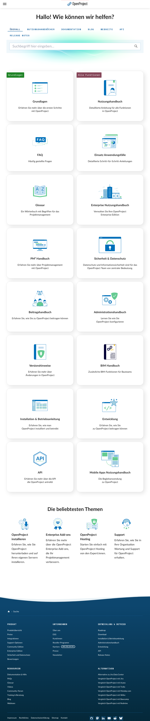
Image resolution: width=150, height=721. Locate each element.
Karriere (56, 647)
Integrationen (13, 639)
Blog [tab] (91, 29)
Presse (55, 651)
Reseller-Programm (61, 643)
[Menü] (4, 4)
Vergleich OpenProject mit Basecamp (113, 699)
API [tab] (122, 29)
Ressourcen (14, 668)
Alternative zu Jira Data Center (111, 674)
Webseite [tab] (107, 29)
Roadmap (102, 630)
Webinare (11, 703)
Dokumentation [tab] (71, 29)
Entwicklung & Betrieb (112, 624)
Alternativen (106, 668)
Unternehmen (60, 624)
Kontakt (64, 718)
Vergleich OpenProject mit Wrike (111, 695)
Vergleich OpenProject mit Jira (110, 679)
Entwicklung (103, 647)
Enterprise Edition (14, 651)
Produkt (12, 624)
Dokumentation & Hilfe (17, 674)
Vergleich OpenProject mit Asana (111, 683)
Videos (10, 687)
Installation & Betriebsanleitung (111, 639)
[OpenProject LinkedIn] (103, 718)
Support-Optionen (14, 643)
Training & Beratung (15, 695)
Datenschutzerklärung (40, 718)
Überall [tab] (15, 29)
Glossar (10, 683)
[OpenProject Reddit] (115, 718)
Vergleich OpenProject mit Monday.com (114, 691)
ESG (54, 634)
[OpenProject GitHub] (92, 718)
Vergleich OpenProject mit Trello (111, 687)
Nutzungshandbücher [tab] (41, 29)
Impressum (12, 718)
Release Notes (104, 655)
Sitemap (55, 718)
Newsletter (57, 655)
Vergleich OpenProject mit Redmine (113, 703)
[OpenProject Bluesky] (121, 718)
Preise (10, 634)
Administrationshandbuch (108, 643)
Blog (9, 699)
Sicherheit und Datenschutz (18, 655)
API (99, 651)
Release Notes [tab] (20, 35)
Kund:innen (57, 639)
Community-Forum (15, 691)
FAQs (9, 679)
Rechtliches (24, 718)
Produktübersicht (14, 630)
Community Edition (15, 647)
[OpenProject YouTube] (109, 718)
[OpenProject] (9, 612)
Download (102, 634)
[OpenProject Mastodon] (97, 718)
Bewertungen (13, 659)
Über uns (56, 630)
